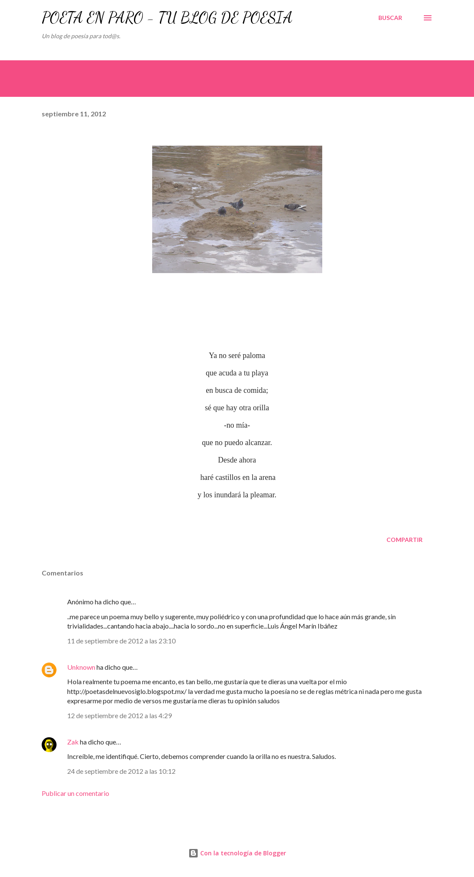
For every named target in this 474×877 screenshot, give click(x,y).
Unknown (81, 667)
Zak (73, 742)
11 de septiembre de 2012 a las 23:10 (121, 641)
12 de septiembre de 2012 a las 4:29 (119, 715)
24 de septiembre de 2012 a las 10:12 (121, 771)
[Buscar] (390, 17)
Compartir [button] (404, 539)
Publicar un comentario (75, 793)
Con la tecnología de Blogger (237, 853)
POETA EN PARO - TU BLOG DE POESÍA (167, 17)
